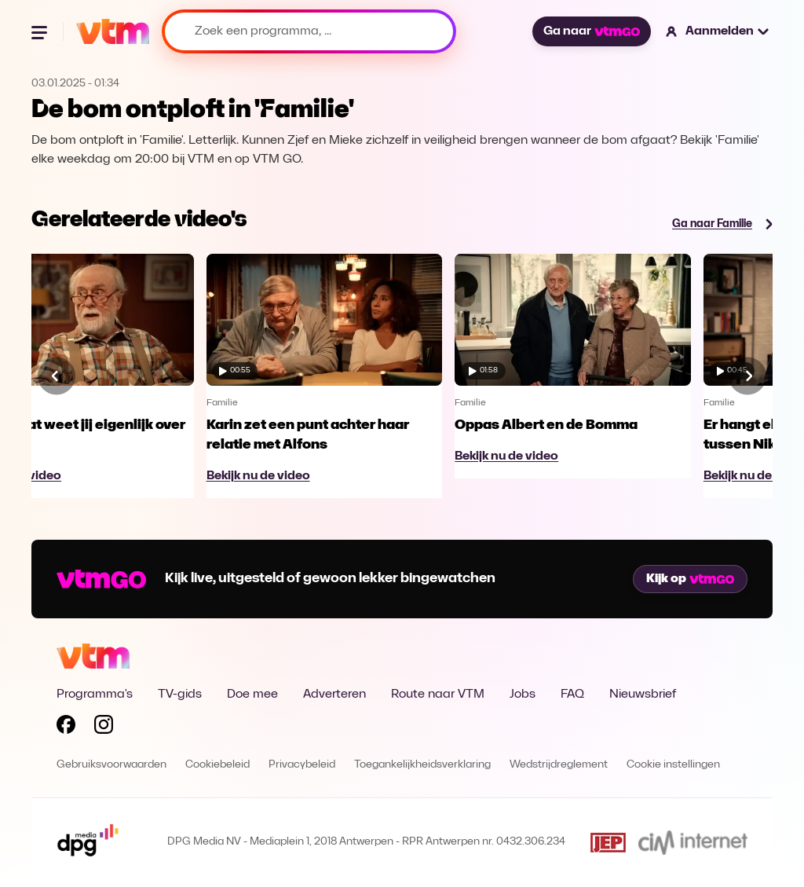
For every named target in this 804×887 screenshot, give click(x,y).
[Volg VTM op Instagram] (103, 727)
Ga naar (591, 31)
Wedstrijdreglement (559, 765)
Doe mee (252, 694)
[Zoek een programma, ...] (309, 31)
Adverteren (334, 694)
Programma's (95, 694)
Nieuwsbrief (642, 694)
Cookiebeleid (217, 765)
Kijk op (690, 579)
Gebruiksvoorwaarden (111, 765)
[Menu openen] (40, 31)
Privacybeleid (302, 765)
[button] (718, 31)
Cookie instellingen (673, 765)
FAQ (572, 694)
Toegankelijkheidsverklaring (422, 765)
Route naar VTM (437, 694)
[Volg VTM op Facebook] (66, 727)
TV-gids (180, 694)
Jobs (522, 694)
